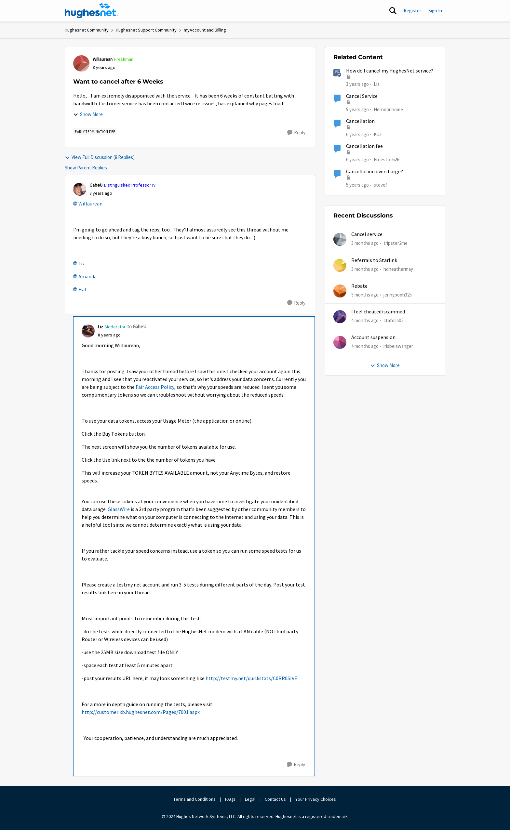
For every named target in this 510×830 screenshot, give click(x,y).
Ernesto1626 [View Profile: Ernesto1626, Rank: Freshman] (386, 159)
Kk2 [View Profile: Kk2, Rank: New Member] (377, 134)
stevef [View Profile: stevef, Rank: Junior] (380, 184)
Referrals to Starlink (374, 260)
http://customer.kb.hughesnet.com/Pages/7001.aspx (141, 712)
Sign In (435, 10)
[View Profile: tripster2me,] (339, 239)
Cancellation (360, 121)
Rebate (359, 286)
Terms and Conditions (194, 799)
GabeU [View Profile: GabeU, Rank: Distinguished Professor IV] (95, 185)
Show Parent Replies (86, 168)
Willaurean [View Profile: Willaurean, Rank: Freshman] (103, 59)
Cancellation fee (364, 146)
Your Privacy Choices (316, 799)
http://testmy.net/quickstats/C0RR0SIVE (251, 678)
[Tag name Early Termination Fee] (95, 131)
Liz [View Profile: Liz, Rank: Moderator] (100, 327)
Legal (250, 799)
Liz (81, 263)
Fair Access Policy (155, 387)
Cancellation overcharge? (374, 171)
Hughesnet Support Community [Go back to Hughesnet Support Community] (146, 30)
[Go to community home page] (91, 10)
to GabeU (136, 326)
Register (412, 10)
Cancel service (366, 234)
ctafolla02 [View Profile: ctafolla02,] (393, 320)
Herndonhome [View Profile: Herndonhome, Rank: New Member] (388, 109)
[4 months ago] (365, 320)
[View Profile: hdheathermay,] (339, 265)
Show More (88, 114)
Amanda (87, 276)
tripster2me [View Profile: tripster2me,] (395, 243)
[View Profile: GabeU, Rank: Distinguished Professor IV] (79, 189)
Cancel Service (362, 96)
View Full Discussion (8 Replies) (100, 157)
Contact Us (275, 799)
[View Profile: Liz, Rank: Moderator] (88, 330)
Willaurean (90, 204)
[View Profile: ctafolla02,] (339, 316)
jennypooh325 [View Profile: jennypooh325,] (397, 295)
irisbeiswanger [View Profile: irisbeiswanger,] (398, 346)
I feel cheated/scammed (378, 312)
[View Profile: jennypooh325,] (339, 290)
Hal (82, 289)
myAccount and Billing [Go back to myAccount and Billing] (205, 30)
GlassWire (119, 509)
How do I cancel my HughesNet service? (389, 71)
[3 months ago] (365, 243)
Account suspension (373, 337)
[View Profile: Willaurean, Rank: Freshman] (81, 63)
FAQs (230, 799)
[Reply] (296, 132)
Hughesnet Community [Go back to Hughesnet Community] (87, 30)
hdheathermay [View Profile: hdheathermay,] (398, 269)
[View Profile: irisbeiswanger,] (339, 342)
